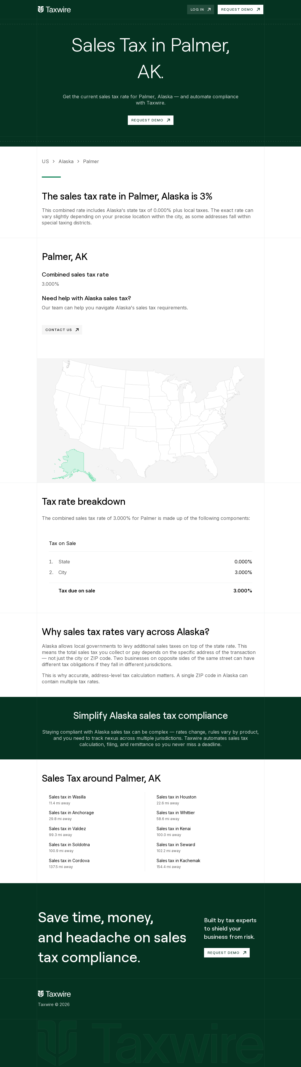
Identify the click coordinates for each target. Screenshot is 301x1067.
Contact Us (62, 329)
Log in (201, 9)
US (45, 161)
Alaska (66, 161)
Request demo (240, 9)
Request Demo (150, 120)
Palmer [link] (91, 161)
